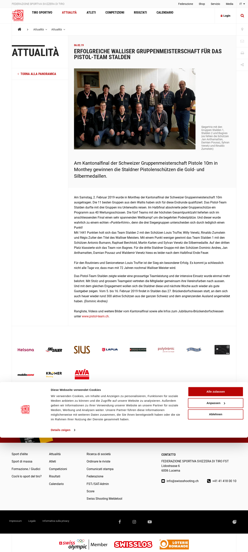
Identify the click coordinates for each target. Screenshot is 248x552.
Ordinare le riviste (98, 461)
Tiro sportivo (41, 15)
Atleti (86, 15)
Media (229, 3)
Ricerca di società (99, 454)
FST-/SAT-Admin (98, 484)
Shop (202, 3)
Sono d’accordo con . (186, 431)
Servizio (215, 3)
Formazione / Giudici (26, 469)
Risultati (131, 15)
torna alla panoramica (37, 74)
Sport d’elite (20, 454)
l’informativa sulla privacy (199, 431)
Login (225, 15)
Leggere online (103, 424)
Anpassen (216, 517)
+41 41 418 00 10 (221, 481)
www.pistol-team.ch (95, 316)
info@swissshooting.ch (180, 481)
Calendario (154, 15)
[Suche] (242, 15)
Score (90, 491)
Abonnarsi (217, 424)
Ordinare (72, 424)
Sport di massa (22, 461)
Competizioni (107, 15)
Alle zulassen (215, 506)
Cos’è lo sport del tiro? (27, 476)
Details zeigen (60, 544)
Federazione (185, 3)
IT (242, 3)
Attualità (66, 15)
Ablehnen (215, 528)
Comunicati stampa (100, 469)
